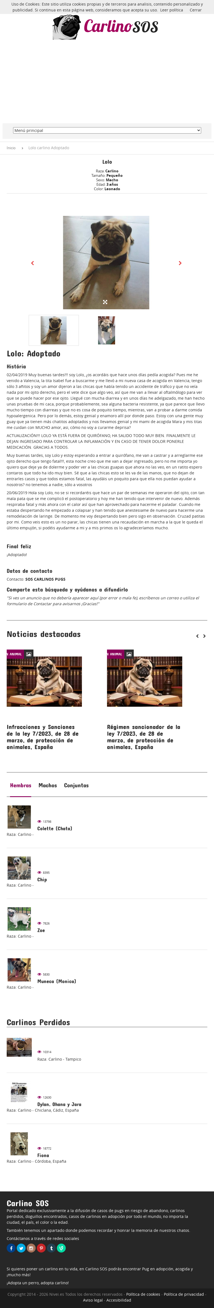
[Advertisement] (107, 81)
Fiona (43, 1155)
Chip (42, 879)
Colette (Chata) (54, 828)
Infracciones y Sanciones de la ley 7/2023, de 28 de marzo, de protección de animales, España (43, 736)
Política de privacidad (184, 1294)
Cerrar (196, 10)
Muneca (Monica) (56, 981)
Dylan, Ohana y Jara (59, 1104)
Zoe (41, 930)
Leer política (171, 10)
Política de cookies (143, 1294)
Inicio (11, 147)
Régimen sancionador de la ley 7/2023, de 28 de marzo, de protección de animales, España (143, 736)
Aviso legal (93, 1300)
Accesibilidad (118, 1300)
